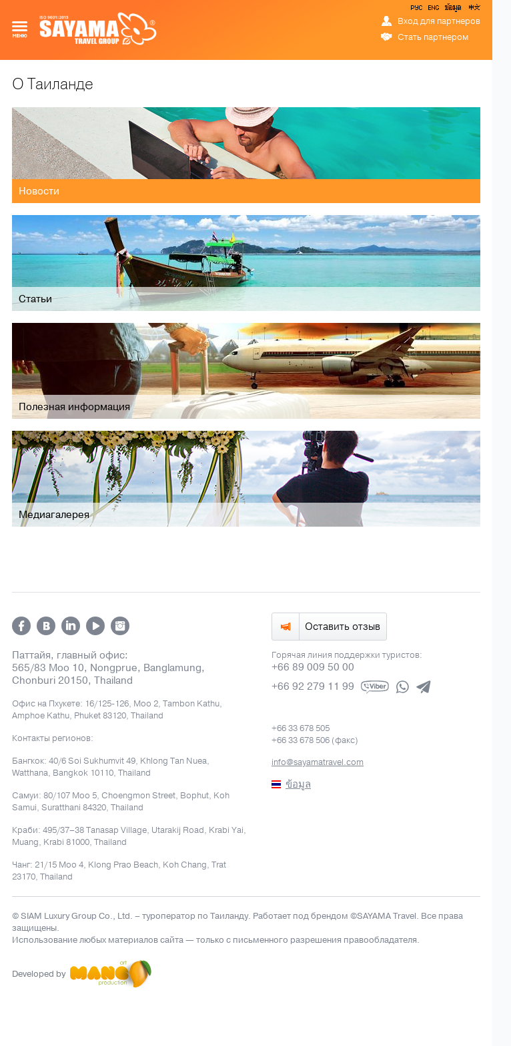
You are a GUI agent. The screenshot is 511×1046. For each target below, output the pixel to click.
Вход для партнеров (439, 21)
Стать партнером (433, 37)
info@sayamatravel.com (318, 762)
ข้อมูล (452, 10)
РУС (417, 10)
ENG (432, 10)
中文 (473, 10)
